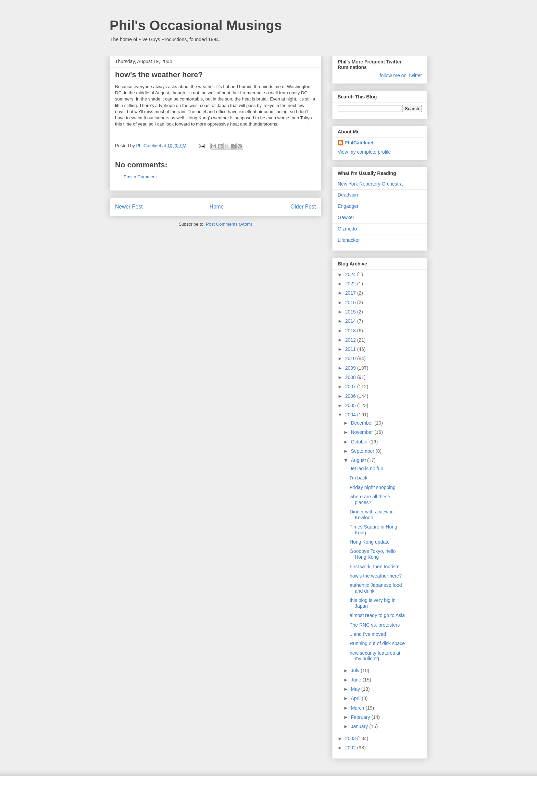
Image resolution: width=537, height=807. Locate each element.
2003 (351, 738)
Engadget (348, 206)
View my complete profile (364, 152)
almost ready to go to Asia (377, 615)
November (362, 432)
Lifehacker (349, 240)
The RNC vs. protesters (375, 625)
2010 (351, 358)
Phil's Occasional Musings (196, 25)
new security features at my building (375, 656)
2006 (351, 396)
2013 (351, 330)
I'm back (358, 477)
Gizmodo (347, 229)
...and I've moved (368, 634)
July (356, 670)
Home (217, 207)
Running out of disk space (377, 643)
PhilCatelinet (359, 142)
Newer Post (129, 207)
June (356, 680)
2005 (351, 405)
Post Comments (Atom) (229, 224)
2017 (351, 293)
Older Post (303, 207)
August (359, 460)
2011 (351, 349)
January (360, 726)
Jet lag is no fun (366, 468)
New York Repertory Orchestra (370, 184)
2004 (351, 414)
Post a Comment (140, 176)
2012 (351, 340)
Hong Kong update (370, 542)
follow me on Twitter (401, 75)
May (356, 689)
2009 (351, 368)
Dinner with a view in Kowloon (372, 514)
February (361, 717)
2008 (351, 377)
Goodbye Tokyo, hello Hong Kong (373, 554)
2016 (351, 302)
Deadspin (348, 195)
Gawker (346, 217)
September (363, 451)
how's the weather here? (376, 576)
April (356, 698)
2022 (351, 283)
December (362, 423)
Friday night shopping (373, 487)
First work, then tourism (374, 566)
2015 (351, 312)
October (360, 441)
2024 (351, 274)
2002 (351, 747)
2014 (351, 321)
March (358, 708)
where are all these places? (370, 499)
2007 (351, 386)
